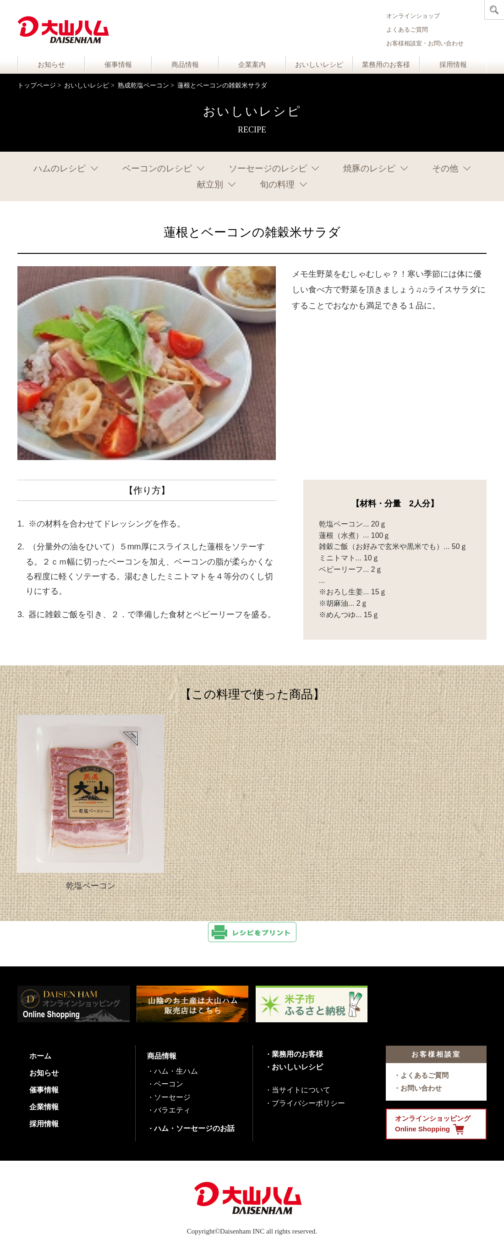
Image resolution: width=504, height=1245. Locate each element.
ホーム (40, 1056)
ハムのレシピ (59, 168)
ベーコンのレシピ (157, 168)
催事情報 (118, 64)
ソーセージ (172, 1097)
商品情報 (185, 64)
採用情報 (453, 64)
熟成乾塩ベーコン (143, 85)
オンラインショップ (413, 15)
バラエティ (172, 1110)
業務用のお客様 (386, 64)
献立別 (210, 184)
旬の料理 (277, 184)
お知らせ (51, 64)
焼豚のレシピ (369, 168)
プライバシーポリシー (308, 1103)
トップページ (36, 85)
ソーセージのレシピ (268, 168)
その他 (445, 168)
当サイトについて (301, 1090)
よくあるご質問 (407, 29)
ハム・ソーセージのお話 (194, 1128)
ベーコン (168, 1084)
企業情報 (44, 1107)
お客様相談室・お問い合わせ (425, 43)
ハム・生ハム (176, 1071)
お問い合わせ (421, 1088)
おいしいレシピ (319, 64)
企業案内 (252, 64)
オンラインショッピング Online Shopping (433, 1124)
